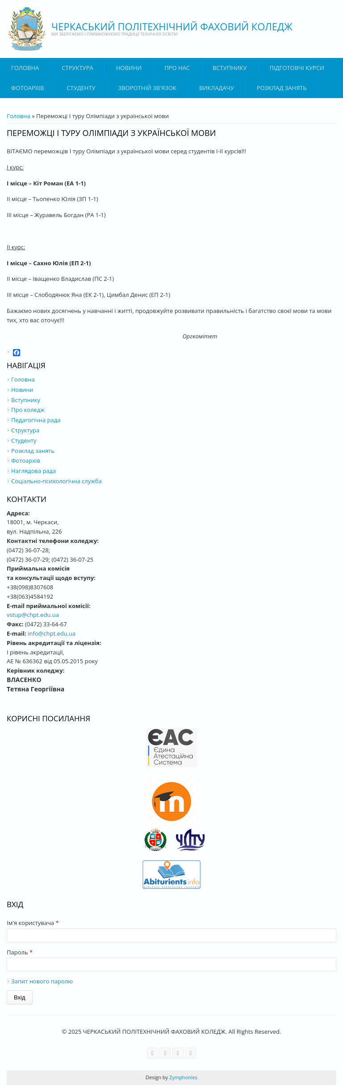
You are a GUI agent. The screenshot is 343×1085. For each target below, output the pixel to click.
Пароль (20, 952)
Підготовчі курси (297, 68)
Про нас (177, 68)
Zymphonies (182, 1077)
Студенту (81, 88)
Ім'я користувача (33, 923)
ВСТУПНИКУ (230, 68)
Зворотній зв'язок (147, 88)
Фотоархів (27, 88)
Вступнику (25, 400)
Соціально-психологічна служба (56, 481)
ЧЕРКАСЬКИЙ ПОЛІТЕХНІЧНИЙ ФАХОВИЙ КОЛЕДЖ (172, 26)
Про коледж (28, 410)
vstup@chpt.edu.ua (33, 615)
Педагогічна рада (35, 420)
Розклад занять (282, 88)
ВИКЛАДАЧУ (216, 88)
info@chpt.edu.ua (51, 633)
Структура (77, 68)
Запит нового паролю (42, 981)
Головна (25, 68)
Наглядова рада (33, 471)
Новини (129, 68)
